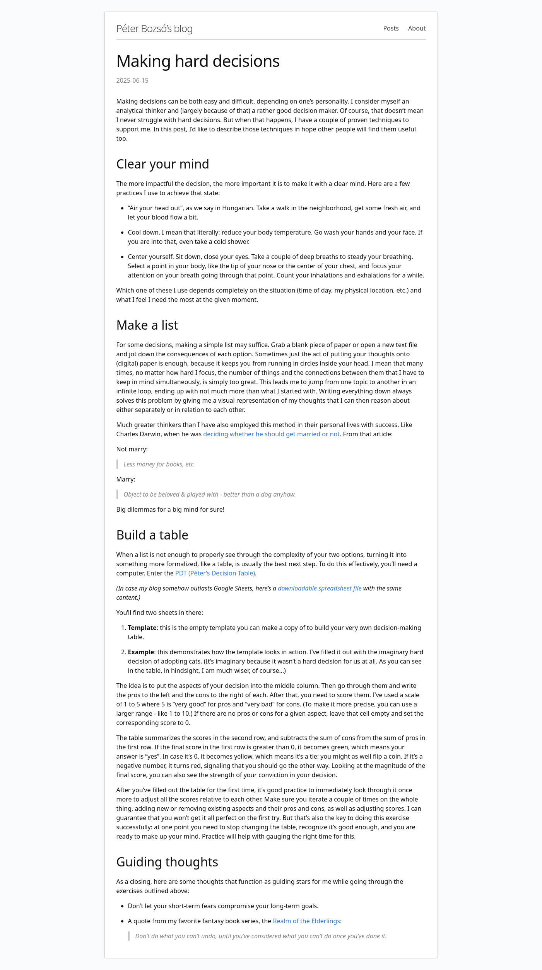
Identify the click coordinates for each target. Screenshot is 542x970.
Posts (390, 28)
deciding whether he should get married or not (271, 434)
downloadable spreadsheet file (319, 588)
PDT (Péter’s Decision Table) (215, 573)
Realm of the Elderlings (306, 921)
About (417, 28)
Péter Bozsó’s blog (154, 28)
